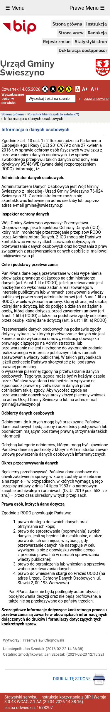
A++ (95, 89)
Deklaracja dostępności (83, 50)
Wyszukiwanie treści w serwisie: (12, 98)
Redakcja (97, 33)
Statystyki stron (91, 41)
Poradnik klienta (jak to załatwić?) (53, 114)
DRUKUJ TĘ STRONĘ (79, 679)
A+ (85, 89)
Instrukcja (96, 24)
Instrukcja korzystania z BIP (65, 697)
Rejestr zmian (57, 41)
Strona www (71, 33)
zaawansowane (96, 99)
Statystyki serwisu (21, 697)
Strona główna (67, 24)
